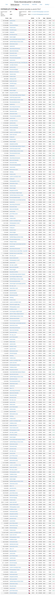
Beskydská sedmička (14, 92)
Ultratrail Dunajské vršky (14, 304)
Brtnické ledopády (13, 292)
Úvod (7, 4)
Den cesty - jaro (13, 255)
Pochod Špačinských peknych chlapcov (17, 39)
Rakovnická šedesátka (14, 50)
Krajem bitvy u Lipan (14, 288)
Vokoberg (11, 171)
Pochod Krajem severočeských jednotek (18, 199)
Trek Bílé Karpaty (13, 29)
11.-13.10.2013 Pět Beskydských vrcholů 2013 (40, 11)
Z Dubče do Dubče (13, 434)
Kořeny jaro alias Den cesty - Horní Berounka (19, 62)
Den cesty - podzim (13, 265)
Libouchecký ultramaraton (15, 48)
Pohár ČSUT (34, 4)
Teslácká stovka (13, 74)
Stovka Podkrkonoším (14, 258)
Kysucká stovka (13, 290)
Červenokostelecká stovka (15, 102)
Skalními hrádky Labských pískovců (17, 313)
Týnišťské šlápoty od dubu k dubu (16, 41)
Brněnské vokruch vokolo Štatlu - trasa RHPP (19, 251)
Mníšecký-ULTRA (13, 78)
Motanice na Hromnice (14, 71)
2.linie (41, 4)
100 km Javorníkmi (13, 579)
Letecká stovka (13, 67)
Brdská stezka (12, 341)
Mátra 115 (12, 388)
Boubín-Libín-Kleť (13, 81)
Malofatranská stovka (14, 544)
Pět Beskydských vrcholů (15, 181)
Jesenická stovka (13, 397)
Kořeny (11, 23)
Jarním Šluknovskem (14, 213)
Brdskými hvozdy (13, 241)
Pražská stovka (13, 27)
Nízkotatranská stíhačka (14, 318)
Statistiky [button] (47, 4)
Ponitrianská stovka (13, 511)
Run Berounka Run (13, 34)
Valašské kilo (12, 46)
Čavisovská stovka (13, 53)
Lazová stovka (12, 20)
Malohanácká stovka (14, 169)
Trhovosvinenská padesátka (15, 57)
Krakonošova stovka (14, 43)
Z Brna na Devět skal (14, 127)
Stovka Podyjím (13, 36)
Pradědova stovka (13, 309)
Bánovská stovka (13, 551)
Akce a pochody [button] (25, 4)
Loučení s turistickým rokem (15, 132)
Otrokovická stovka (13, 55)
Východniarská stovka (14, 374)
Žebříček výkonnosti (15, 4)
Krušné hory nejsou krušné (15, 97)
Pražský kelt (12, 32)
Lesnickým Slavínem (14, 64)
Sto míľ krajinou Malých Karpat (16, 192)
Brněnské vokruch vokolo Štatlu (16, 253)
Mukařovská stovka (13, 378)
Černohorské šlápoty (14, 25)
